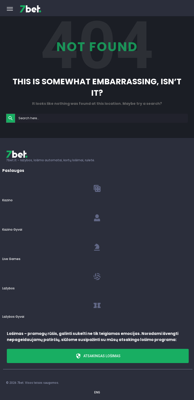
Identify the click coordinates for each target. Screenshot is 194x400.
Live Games (11, 259)
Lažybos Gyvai (13, 316)
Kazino (7, 200)
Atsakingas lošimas (97, 356)
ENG (97, 392)
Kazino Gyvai (12, 229)
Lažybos (8, 288)
